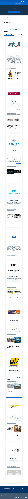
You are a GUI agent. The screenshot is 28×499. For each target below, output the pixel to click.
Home (5, 17)
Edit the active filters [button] (14, 29)
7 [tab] (17, 394)
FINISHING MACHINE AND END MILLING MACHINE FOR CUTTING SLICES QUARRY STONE (10, 347)
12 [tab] (20, 178)
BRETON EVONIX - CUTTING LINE (17, 126)
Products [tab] (19, 34)
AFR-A (17, 78)
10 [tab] (18, 178)
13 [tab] (14, 179)
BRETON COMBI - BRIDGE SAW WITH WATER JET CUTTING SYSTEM (10, 126)
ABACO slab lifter (10, 78)
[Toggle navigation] (1, 3)
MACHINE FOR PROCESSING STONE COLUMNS (17, 346)
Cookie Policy (20, 497)
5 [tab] (12, 178)
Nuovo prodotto (10, 479)
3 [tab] (10, 178)
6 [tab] (13, 178)
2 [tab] (13, 349)
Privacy (16, 497)
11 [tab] (19, 178)
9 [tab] (17, 178)
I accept (25, 497)
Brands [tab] (9, 34)
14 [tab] (13, 223)
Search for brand (7, 25)
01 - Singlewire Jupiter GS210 (10, 393)
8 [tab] (18, 394)
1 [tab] (7, 178)
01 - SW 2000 (10, 435)
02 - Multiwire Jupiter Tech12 (17, 393)
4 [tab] (11, 178)
